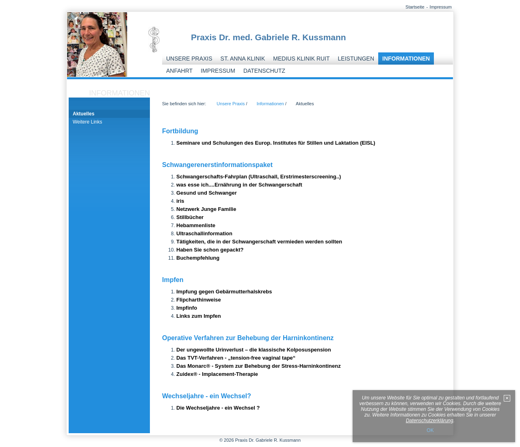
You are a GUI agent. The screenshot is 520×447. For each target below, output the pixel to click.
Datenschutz (264, 70)
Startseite (414, 6)
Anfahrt (179, 70)
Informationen (406, 58)
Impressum (441, 6)
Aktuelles (83, 114)
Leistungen (356, 58)
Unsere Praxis (189, 58)
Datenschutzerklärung (429, 420)
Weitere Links (87, 122)
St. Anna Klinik (243, 58)
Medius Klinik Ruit (301, 58)
